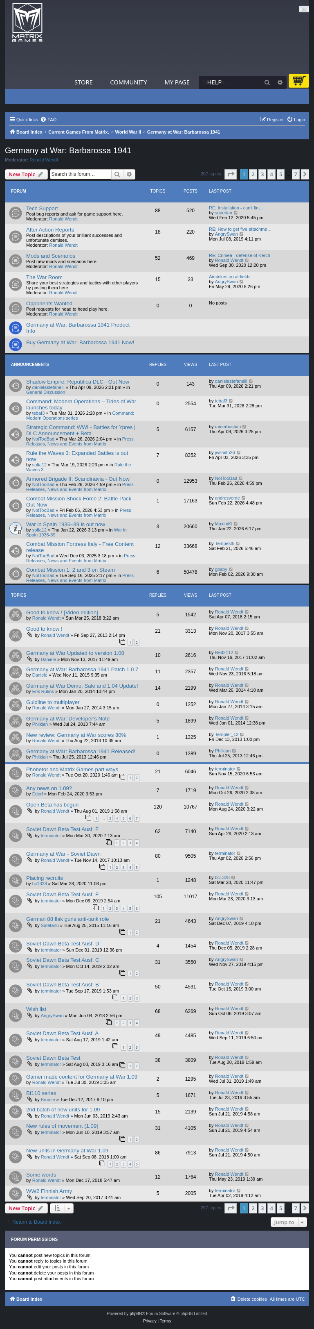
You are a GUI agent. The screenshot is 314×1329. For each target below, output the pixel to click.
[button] (230, 174)
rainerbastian (228, 426)
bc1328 (39, 883)
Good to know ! (44, 629)
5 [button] (280, 174)
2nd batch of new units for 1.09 (63, 1109)
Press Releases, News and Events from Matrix (80, 441)
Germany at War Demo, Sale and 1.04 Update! (82, 686)
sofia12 (39, 464)
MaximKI (224, 523)
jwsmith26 (225, 452)
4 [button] (271, 174)
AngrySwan (226, 234)
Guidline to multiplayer (52, 702)
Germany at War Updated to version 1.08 (75, 653)
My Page (177, 82)
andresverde (227, 497)
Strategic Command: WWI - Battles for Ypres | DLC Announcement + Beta (81, 430)
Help (214, 82)
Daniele (48, 659)
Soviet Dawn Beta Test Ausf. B (62, 984)
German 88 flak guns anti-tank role (67, 919)
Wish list (36, 1009)
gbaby (221, 569)
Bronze (48, 1099)
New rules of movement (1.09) (62, 1126)
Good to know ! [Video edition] (62, 612)
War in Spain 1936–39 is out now (65, 524)
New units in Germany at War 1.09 (67, 1150)
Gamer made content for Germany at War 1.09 (81, 1077)
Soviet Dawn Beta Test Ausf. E (62, 894)
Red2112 (224, 652)
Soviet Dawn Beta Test (53, 1058)
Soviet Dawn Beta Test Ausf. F (62, 829)
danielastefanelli (48, 387)
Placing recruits (44, 878)
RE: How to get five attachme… (240, 229)
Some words (41, 1175)
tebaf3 (38, 413)
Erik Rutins (43, 691)
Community (128, 82)
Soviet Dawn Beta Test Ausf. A (62, 1033)
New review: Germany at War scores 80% (76, 735)
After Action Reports (50, 230)
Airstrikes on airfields (229, 276)
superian (223, 212)
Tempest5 (225, 543)
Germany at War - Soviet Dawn (63, 854)
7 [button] (295, 174)
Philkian (40, 724)
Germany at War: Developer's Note (68, 719)
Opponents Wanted (49, 303)
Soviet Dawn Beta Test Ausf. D (62, 944)
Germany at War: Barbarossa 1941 (68, 150)
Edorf (37, 793)
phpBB (136, 1313)
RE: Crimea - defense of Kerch (239, 255)
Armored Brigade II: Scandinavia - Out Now (78, 479)
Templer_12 (226, 734)
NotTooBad (43, 438)
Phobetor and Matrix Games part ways (72, 769)
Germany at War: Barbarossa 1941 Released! (80, 751)
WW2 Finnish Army (49, 1191)
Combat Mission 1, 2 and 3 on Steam (70, 570)
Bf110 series (41, 1093)
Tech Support (42, 208)
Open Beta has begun (52, 805)
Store (83, 82)
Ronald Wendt (44, 159)
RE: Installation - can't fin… (236, 207)
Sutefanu (50, 925)
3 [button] (262, 174)
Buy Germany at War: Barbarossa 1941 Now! (80, 342)
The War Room (44, 277)
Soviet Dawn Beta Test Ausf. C (62, 960)
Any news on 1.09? (49, 788)
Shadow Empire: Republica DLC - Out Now (77, 382)
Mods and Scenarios (50, 256)
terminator (225, 768)
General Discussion (45, 392)
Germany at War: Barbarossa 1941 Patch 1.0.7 (82, 669)
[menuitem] (48, 120)
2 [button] (252, 174)
